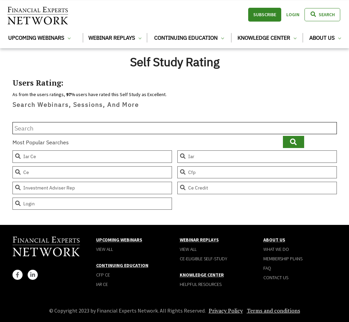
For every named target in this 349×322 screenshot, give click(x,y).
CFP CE (103, 275)
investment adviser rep (44, 188)
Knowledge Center (266, 37)
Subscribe (264, 14)
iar (186, 156)
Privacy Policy (226, 310)
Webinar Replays (114, 37)
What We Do (276, 249)
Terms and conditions (273, 310)
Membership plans (282, 259)
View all (104, 249)
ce (21, 172)
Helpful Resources (201, 284)
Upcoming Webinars (39, 37)
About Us (325, 37)
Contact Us (275, 277)
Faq (267, 268)
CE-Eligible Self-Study (203, 259)
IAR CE (102, 284)
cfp (187, 172)
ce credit (193, 188)
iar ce (25, 156)
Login (292, 14)
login (24, 204)
